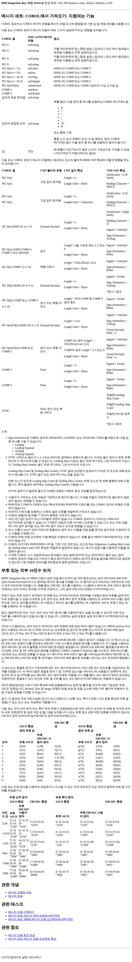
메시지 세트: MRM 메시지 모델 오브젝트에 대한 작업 (40, 919)
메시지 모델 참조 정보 (21, 935)
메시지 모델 (15, 896)
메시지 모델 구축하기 (21, 912)
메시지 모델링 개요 (20, 892)
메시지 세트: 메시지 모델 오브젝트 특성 (32, 938)
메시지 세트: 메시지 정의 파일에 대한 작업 (34, 915)
